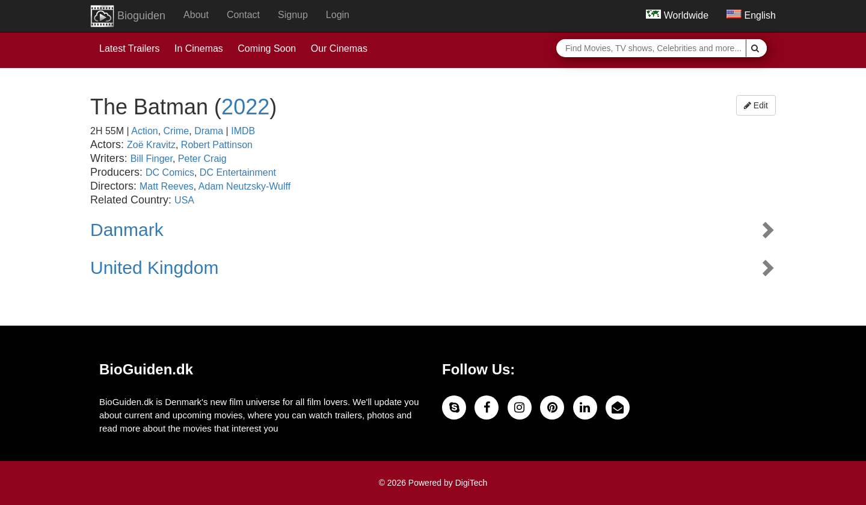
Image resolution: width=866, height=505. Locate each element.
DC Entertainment (238, 172)
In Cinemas (198, 48)
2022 (245, 106)
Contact (243, 15)
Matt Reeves (167, 186)
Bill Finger (152, 158)
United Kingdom (154, 267)
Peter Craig (202, 158)
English (751, 15)
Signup (293, 15)
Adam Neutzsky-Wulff (244, 186)
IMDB (243, 131)
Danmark (127, 230)
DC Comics (170, 172)
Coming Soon (267, 48)
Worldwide (677, 15)
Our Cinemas (339, 48)
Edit (756, 105)
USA (184, 200)
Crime (176, 131)
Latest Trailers (129, 48)
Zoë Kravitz (151, 145)
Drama (208, 131)
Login (337, 15)
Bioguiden (127, 16)
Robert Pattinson (217, 145)
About (196, 15)
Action (144, 131)
